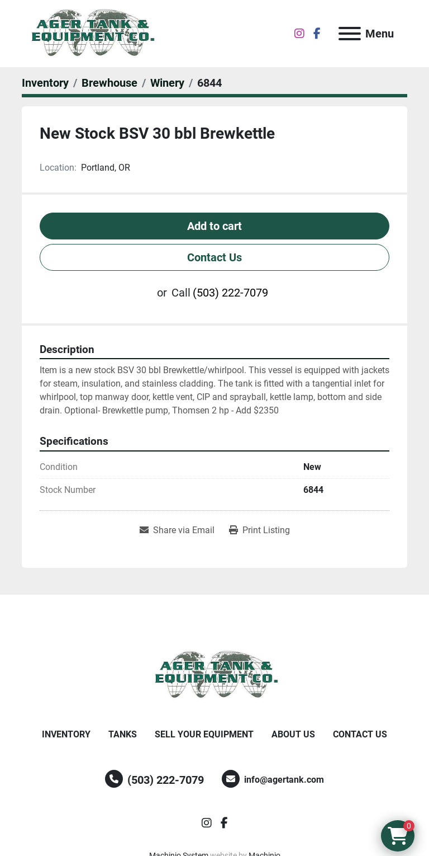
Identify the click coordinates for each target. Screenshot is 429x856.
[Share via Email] (177, 530)
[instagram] (299, 33)
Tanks (122, 734)
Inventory (66, 734)
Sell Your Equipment (204, 734)
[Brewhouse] (109, 83)
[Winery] (167, 83)
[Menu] (350, 33)
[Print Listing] (259, 530)
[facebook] (317, 33)
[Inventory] (45, 83)
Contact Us (214, 257)
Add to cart (214, 226)
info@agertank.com (284, 779)
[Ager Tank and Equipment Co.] (214, 674)
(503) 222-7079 (230, 292)
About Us (293, 734)
